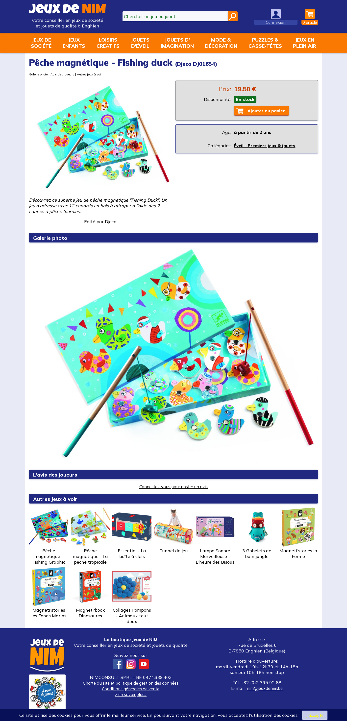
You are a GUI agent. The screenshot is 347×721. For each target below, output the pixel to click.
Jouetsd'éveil (140, 43)
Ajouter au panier (267, 111)
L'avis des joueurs (57, 474)
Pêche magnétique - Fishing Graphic (48, 536)
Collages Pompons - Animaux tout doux (131, 595)
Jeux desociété (41, 43)
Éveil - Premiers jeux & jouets (265, 146)
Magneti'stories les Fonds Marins (48, 593)
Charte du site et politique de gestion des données (130, 683)
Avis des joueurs (66, 74)
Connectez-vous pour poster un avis (173, 486)
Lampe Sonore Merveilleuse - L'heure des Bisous (215, 536)
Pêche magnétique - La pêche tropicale (90, 536)
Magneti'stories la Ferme (298, 533)
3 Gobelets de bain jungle (256, 533)
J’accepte (314, 715)
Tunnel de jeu (173, 530)
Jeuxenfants (74, 43)
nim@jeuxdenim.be (265, 688)
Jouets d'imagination (177, 43)
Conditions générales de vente (131, 689)
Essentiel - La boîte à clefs (131, 533)
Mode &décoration (221, 43)
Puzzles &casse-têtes (265, 43)
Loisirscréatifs (108, 43)
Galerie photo (39, 74)
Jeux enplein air (304, 43)
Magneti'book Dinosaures (90, 593)
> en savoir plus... (130, 694)
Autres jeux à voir (95, 74)
